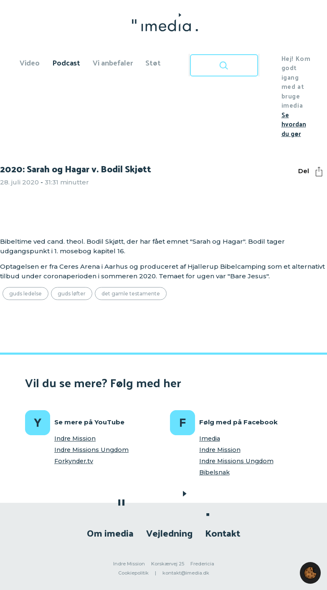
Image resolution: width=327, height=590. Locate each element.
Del (312, 171)
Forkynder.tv (73, 461)
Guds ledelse (25, 293)
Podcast (66, 62)
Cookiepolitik (133, 573)
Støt (153, 62)
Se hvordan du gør (293, 124)
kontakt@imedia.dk (185, 573)
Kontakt (222, 532)
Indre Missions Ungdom (91, 450)
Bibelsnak (214, 472)
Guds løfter (72, 293)
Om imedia (110, 532)
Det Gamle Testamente (130, 293)
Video (30, 62)
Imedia (209, 438)
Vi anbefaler (113, 62)
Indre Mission (75, 438)
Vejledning (169, 532)
